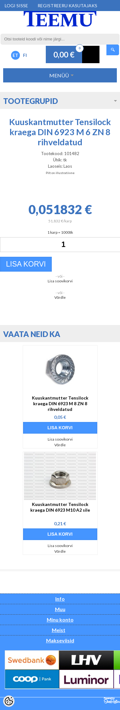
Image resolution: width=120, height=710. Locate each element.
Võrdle (60, 297)
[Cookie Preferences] (9, 701)
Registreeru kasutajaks (67, 5)
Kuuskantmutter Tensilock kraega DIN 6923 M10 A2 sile (60, 507)
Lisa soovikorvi (60, 281)
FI (25, 55)
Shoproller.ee (112, 700)
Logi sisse (16, 5)
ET (15, 55)
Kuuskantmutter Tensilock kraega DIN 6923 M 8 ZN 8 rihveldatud (60, 403)
